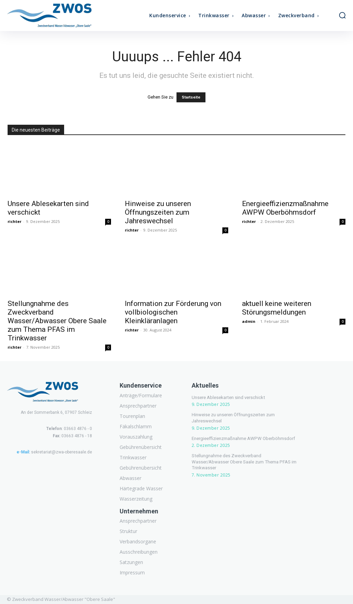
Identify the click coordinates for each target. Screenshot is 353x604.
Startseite (191, 97)
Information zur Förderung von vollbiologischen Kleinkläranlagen (173, 312)
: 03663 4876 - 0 (69, 428)
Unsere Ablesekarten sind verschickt (227, 397)
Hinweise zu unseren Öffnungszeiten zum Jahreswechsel (158, 212)
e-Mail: (23, 452)
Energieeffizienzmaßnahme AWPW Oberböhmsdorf (285, 207)
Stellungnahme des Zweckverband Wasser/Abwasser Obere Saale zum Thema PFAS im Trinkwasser (57, 320)
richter (14, 221)
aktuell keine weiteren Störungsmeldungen (276, 307)
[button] (342, 15)
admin (248, 321)
